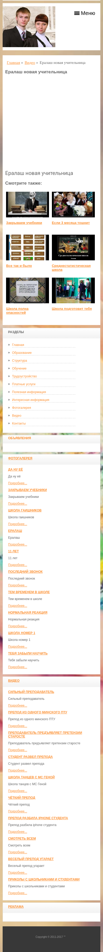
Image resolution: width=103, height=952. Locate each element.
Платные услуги (24, 384)
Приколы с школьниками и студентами (44, 879)
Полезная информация (29, 392)
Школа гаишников (25, 510)
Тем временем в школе (29, 592)
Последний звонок (25, 572)
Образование (22, 353)
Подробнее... (17, 483)
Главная (18, 345)
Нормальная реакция (27, 612)
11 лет (13, 551)
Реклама (16, 907)
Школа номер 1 (21, 633)
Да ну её (15, 469)
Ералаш (15, 531)
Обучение (19, 368)
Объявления (19, 438)
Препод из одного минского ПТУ (37, 712)
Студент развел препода (30, 757)
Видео (16, 415)
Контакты (19, 423)
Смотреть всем (22, 838)
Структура (19, 360)
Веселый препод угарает (31, 859)
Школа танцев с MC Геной (31, 777)
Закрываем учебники (27, 490)
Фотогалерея (21, 408)
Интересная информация (30, 400)
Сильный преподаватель (31, 692)
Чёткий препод (21, 798)
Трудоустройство (24, 376)
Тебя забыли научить (28, 653)
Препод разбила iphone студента (38, 818)
